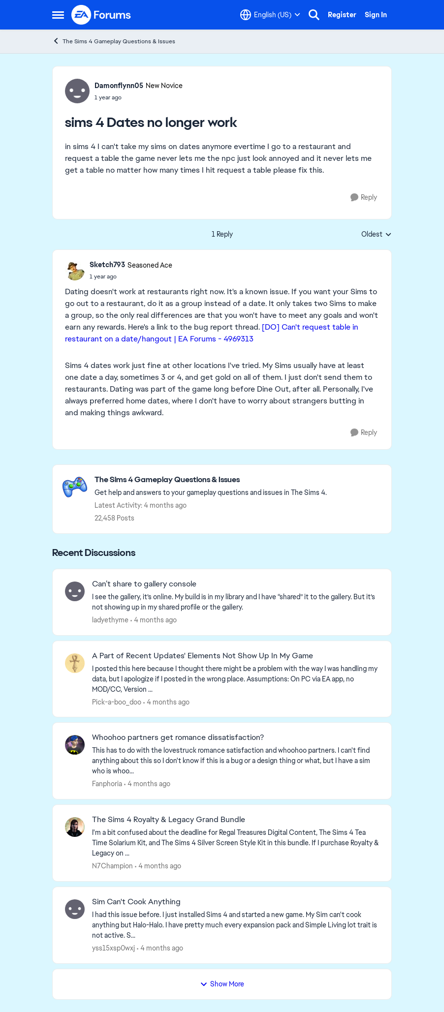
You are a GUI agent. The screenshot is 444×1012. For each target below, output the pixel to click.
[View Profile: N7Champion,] (75, 827)
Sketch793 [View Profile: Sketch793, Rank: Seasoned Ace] (107, 264)
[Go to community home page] (101, 15)
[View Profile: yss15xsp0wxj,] (75, 909)
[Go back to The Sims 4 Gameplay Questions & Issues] (211, 480)
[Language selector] (270, 15)
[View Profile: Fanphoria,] (75, 745)
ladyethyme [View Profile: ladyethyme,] (110, 619)
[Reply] (364, 197)
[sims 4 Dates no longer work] (131, 276)
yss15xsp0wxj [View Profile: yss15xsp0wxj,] (113, 948)
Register (342, 14)
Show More (222, 984)
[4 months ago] (153, 620)
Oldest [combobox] (376, 235)
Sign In (376, 14)
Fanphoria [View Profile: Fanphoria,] (107, 783)
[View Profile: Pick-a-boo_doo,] (75, 663)
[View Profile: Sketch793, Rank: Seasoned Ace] (75, 270)
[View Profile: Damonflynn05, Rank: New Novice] (77, 91)
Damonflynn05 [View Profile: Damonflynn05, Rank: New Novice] (119, 85)
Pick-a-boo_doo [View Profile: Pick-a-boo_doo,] (116, 701)
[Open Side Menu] (58, 14)
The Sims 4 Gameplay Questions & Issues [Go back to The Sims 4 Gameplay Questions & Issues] (113, 41)
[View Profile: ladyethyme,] (75, 591)
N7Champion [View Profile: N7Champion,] (112, 865)
